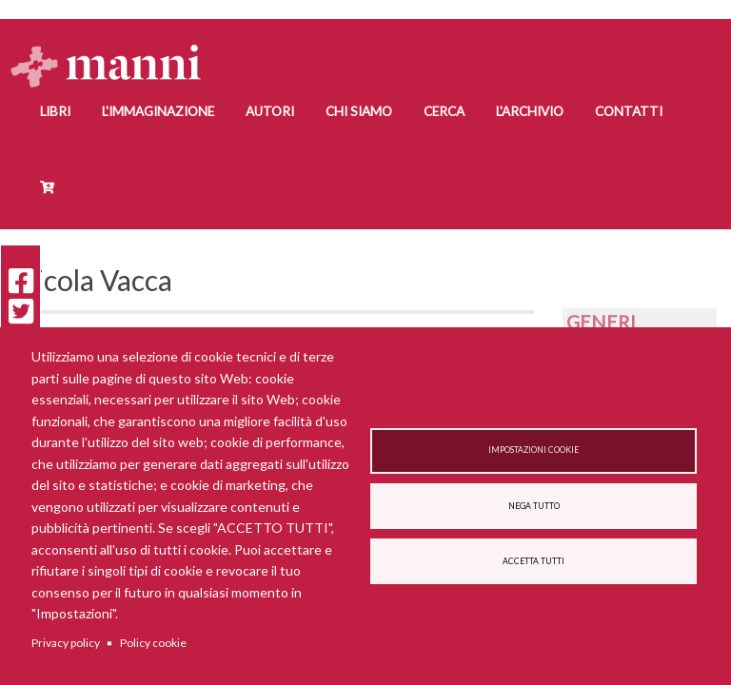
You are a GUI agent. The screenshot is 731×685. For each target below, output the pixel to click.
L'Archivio (529, 111)
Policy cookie (153, 643)
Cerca (444, 111)
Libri (55, 111)
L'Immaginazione (158, 111)
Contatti (628, 111)
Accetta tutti (533, 561)
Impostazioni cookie (533, 450)
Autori (270, 111)
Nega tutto (534, 506)
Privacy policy (65, 643)
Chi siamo (359, 111)
